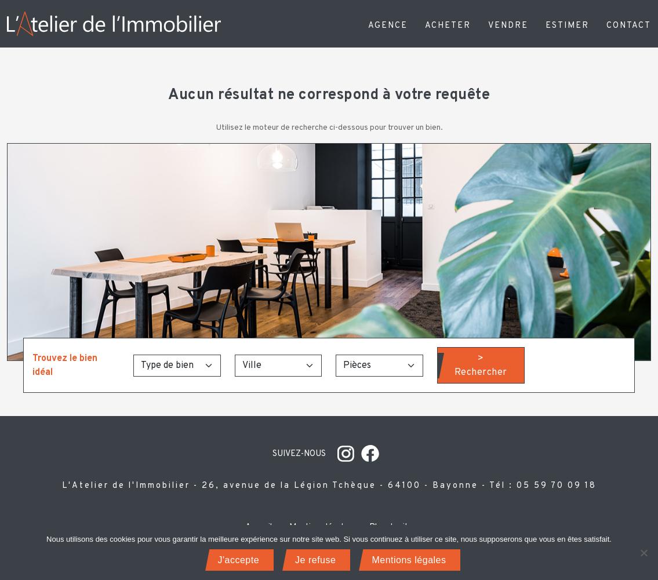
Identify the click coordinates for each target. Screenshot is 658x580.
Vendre (508, 25)
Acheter (448, 25)
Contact (628, 25)
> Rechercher (481, 365)
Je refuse (315, 560)
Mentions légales (409, 560)
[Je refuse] (643, 553)
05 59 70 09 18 (557, 485)
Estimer (567, 25)
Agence (388, 25)
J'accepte (239, 560)
